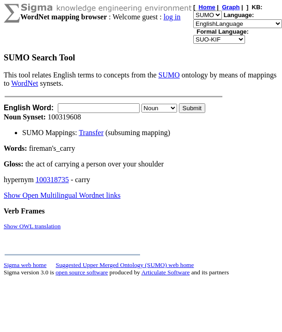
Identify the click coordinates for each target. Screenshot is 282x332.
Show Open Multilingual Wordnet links (62, 195)
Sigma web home (25, 264)
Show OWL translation (32, 226)
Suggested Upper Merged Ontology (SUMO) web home (125, 264)
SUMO (169, 75)
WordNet (24, 83)
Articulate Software (165, 272)
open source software (81, 272)
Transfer (91, 132)
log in (172, 17)
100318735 (52, 180)
